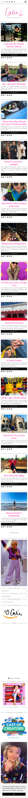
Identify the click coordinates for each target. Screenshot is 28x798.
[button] (26, 2)
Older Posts (14, 532)
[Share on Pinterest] (8, 57)
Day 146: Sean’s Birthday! (14, 84)
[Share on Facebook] (4, 57)
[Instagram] (4, 2)
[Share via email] (2, 57)
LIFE (18, 99)
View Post (14, 55)
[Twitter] (1, 2)
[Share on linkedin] (9, 57)
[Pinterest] (7, 2)
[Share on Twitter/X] (6, 57)
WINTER (20, 181)
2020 (18, 62)
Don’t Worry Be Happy (14, 475)
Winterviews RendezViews (14, 243)
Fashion (18, 453)
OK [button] (14, 794)
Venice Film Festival (14, 323)
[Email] (12, 2)
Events (18, 139)
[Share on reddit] (11, 57)
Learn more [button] (20, 790)
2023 (19, 260)
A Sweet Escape (14, 360)
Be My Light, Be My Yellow (14, 398)
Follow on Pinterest (14, 678)
